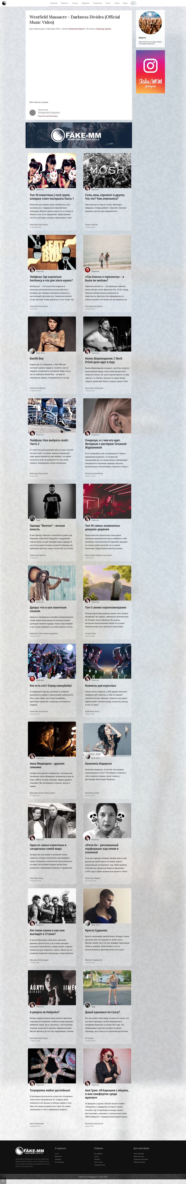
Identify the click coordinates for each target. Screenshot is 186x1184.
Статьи (75, 3)
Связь (116, 3)
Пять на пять (98, 1167)
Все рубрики (98, 1158)
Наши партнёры (139, 1158)
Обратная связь (139, 1161)
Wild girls (97, 1164)
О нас (108, 3)
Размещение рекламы (141, 1164)
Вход (125, 3)
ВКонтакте (58, 1161)
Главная (53, 3)
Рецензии (97, 3)
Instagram (58, 1164)
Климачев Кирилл (77, 29)
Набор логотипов (139, 1167)
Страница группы (103, 29)
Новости (64, 3)
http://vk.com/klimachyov (48, 116)
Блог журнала (59, 1167)
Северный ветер (99, 1169)
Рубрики (85, 3)
